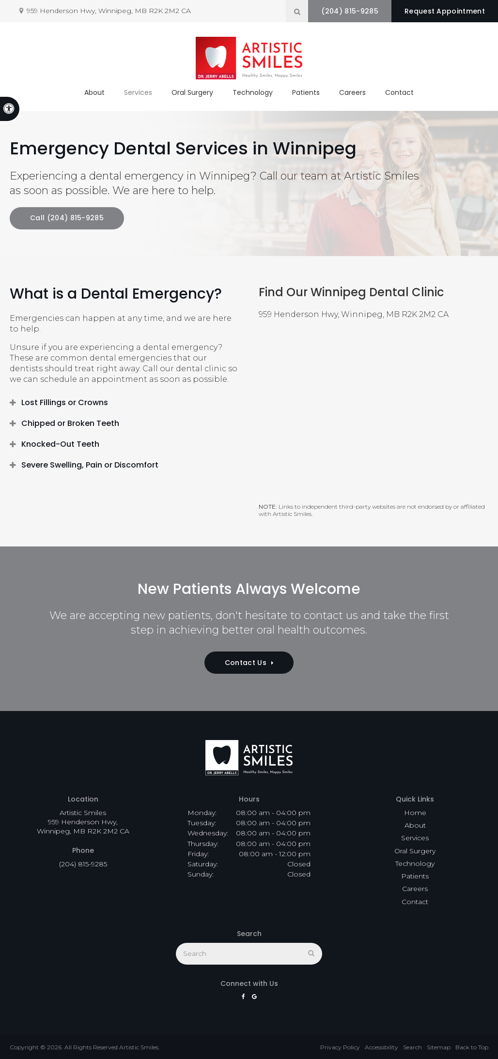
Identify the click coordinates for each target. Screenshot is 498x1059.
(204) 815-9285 (349, 11)
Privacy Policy (340, 1047)
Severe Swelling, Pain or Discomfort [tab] (89, 464)
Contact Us (245, 662)
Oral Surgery (192, 92)
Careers (352, 92)
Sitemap (439, 1047)
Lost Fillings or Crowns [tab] (64, 402)
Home (415, 812)
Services (138, 92)
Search (412, 1047)
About (94, 92)
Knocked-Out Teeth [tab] (60, 444)
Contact (399, 92)
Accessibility (381, 1047)
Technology (253, 92)
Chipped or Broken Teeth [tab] (70, 423)
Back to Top (471, 1047)
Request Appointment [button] (445, 11)
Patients (306, 92)
